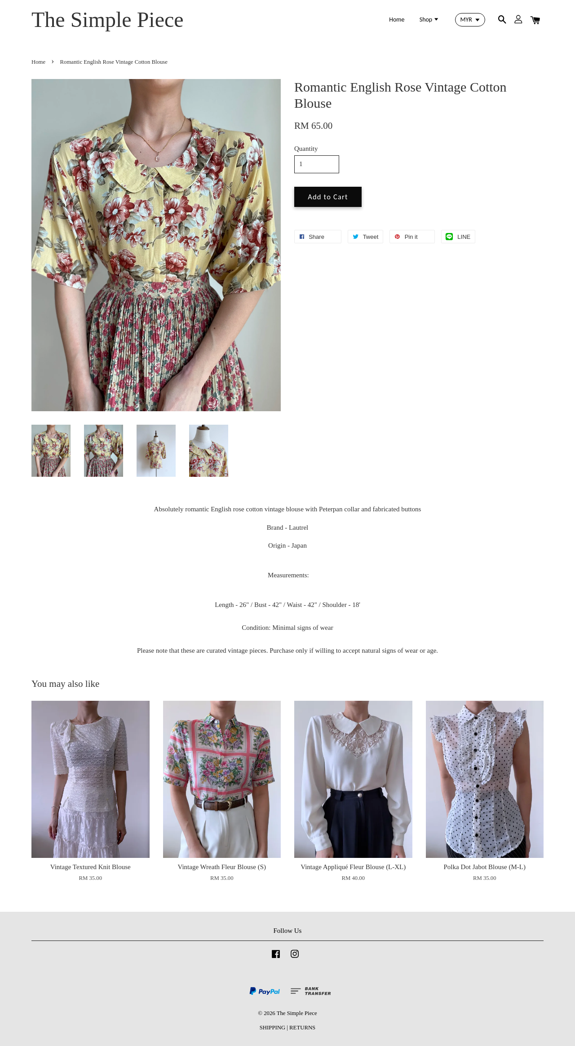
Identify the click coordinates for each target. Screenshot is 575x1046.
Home (396, 19)
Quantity (306, 148)
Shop (430, 19)
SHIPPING (272, 1027)
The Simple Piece (107, 19)
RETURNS (302, 1027)
